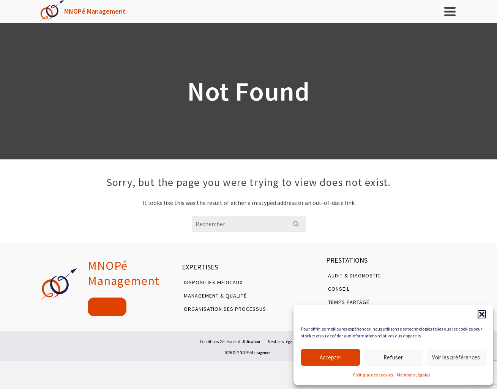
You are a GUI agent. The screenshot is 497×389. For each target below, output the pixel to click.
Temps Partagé (348, 302)
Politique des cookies (373, 375)
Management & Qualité (215, 295)
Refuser (393, 357)
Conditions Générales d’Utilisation (230, 341)
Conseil (339, 288)
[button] (482, 314)
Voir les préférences (456, 357)
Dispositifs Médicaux (213, 282)
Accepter (330, 357)
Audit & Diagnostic (354, 275)
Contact (107, 306)
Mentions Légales (413, 375)
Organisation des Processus (225, 309)
